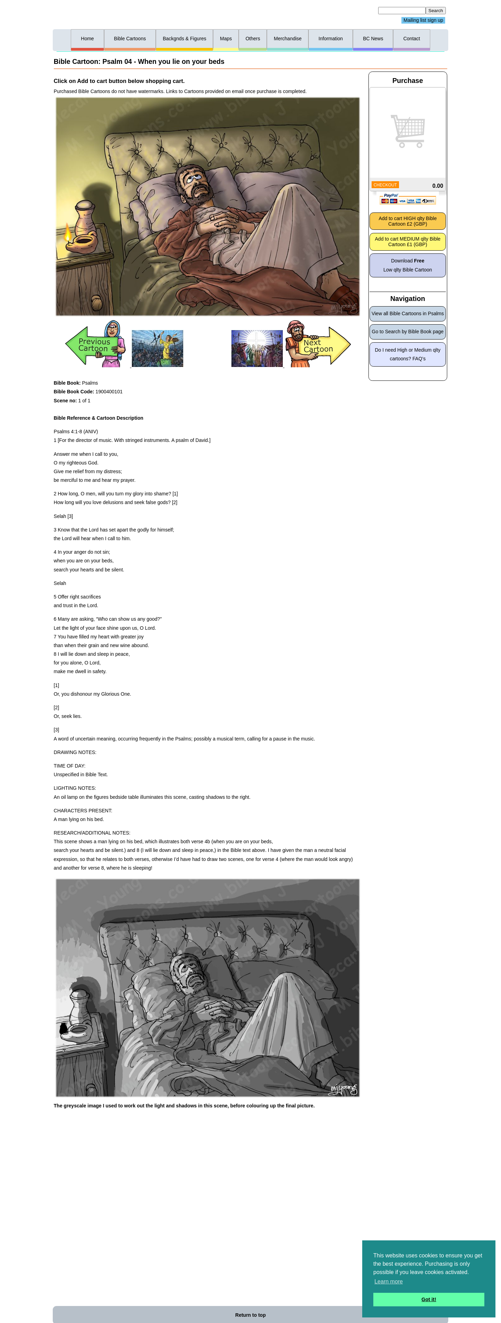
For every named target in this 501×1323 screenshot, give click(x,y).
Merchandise (288, 38)
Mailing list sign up (423, 20)
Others (253, 38)
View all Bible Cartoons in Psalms (408, 313)
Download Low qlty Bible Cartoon (407, 265)
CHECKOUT (385, 185)
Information (331, 38)
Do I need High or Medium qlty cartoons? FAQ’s (408, 354)
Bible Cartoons (130, 38)
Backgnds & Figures (184, 38)
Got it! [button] (429, 1299)
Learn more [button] (388, 1281)
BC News (373, 38)
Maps (226, 38)
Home (87, 38)
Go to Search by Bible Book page (408, 331)
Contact (411, 38)
